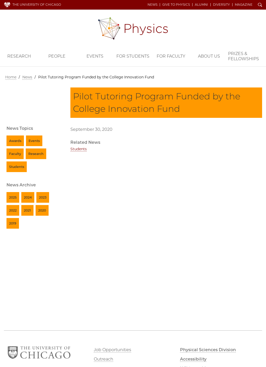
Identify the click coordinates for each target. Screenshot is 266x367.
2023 (42, 197)
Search (260, 5)
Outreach (103, 359)
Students (78, 149)
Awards (15, 141)
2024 (28, 197)
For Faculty (171, 56)
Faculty (15, 154)
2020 (42, 210)
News (152, 4)
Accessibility (193, 359)
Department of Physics (133, 28)
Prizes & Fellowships (243, 56)
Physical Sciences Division (208, 349)
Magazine (243, 4)
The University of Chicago (36, 4)
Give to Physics (176, 4)
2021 (27, 210)
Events (95, 56)
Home (10, 77)
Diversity (221, 4)
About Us (209, 56)
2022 (13, 210)
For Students (132, 56)
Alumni (201, 4)
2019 (12, 223)
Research (19, 56)
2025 (13, 197)
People (56, 56)
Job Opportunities (112, 349)
